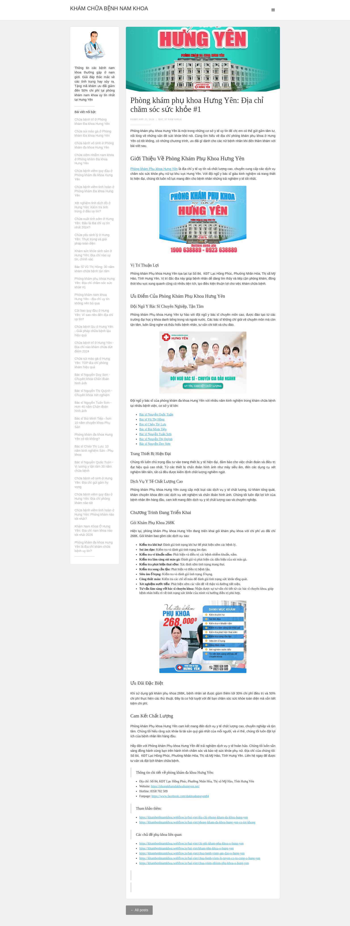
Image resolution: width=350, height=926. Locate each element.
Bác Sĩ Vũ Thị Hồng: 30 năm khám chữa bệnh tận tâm (94, 269)
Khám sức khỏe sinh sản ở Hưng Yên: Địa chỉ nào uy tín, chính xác (93, 255)
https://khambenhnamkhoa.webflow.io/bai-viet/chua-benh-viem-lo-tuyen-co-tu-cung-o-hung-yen (199, 858)
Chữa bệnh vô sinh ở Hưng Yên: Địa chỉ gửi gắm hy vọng (93, 483)
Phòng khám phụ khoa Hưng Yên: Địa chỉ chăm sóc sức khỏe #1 (95, 283)
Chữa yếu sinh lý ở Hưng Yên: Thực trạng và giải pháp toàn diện (92, 239)
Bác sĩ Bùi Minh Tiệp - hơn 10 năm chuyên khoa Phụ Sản (93, 423)
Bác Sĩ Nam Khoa (170, 119)
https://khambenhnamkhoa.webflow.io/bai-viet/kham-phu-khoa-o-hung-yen (186, 848)
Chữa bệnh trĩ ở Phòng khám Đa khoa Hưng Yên (92, 121)
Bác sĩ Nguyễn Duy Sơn (154, 443)
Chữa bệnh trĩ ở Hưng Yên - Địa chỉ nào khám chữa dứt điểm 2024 (94, 347)
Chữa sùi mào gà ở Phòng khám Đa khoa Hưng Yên (93, 133)
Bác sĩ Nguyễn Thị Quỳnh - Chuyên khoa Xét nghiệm (93, 393)
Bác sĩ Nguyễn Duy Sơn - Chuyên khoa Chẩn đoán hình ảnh (92, 379)
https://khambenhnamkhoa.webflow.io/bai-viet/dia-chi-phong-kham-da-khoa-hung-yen (193, 817)
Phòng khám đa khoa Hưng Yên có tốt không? (94, 437)
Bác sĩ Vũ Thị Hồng (152, 419)
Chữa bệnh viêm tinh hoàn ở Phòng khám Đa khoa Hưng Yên (94, 191)
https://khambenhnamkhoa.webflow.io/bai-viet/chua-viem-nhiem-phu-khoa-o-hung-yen (194, 863)
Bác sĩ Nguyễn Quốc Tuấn (156, 414)
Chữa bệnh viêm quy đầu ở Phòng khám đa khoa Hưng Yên (94, 175)
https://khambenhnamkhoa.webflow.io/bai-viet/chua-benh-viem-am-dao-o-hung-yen (192, 853)
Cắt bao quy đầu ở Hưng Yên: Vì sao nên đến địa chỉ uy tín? (94, 315)
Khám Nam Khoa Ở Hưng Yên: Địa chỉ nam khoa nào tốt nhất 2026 (93, 531)
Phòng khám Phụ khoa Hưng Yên (154, 169)
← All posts (139, 910)
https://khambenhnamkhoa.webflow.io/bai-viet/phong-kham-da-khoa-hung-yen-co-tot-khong (197, 822)
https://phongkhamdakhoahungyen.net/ (175, 786)
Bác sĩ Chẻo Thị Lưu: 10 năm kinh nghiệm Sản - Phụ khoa (94, 451)
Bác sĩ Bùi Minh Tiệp (153, 429)
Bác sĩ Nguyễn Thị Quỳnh (156, 439)
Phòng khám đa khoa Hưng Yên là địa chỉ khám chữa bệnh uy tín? (94, 547)
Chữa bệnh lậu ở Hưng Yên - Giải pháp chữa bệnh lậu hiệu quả (94, 331)
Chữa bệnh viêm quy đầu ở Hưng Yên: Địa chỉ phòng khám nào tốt (93, 499)
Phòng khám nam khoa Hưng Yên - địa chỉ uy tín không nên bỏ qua (92, 299)
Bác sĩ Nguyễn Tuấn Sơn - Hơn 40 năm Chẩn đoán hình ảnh (93, 407)
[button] (273, 10)
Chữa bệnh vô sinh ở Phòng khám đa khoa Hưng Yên (94, 145)
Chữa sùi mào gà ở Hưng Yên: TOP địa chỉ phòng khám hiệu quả (92, 363)
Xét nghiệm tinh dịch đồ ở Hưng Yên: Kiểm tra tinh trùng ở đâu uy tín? (92, 207)
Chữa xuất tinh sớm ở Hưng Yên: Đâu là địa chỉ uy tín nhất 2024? (94, 223)
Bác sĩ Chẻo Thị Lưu (152, 424)
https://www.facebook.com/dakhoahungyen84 (180, 796)
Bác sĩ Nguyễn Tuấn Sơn (155, 434)
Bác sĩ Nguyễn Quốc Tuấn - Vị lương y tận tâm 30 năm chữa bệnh (94, 466)
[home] (109, 7)
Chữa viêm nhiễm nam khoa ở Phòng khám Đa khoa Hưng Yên (94, 159)
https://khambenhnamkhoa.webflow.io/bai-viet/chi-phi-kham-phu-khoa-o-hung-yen (191, 843)
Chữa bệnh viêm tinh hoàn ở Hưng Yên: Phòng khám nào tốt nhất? (94, 514)
